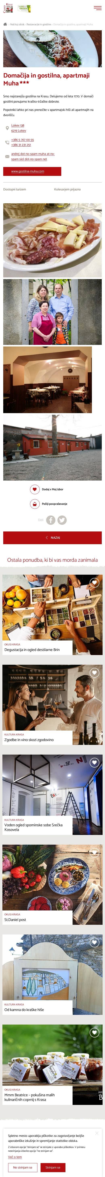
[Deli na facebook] (51, 520)
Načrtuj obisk (17, 24)
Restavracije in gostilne (39, 24)
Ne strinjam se (22, 1167)
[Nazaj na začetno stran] (8, 8)
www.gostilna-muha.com (27, 171)
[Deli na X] (62, 520)
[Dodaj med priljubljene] (46, 489)
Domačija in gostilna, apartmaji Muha (73, 24)
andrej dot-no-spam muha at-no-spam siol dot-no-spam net (33, 156)
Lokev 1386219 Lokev (18, 128)
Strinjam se (53, 1167)
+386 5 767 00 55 (22, 140)
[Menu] (98, 8)
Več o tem (15, 1157)
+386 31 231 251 (21, 145)
